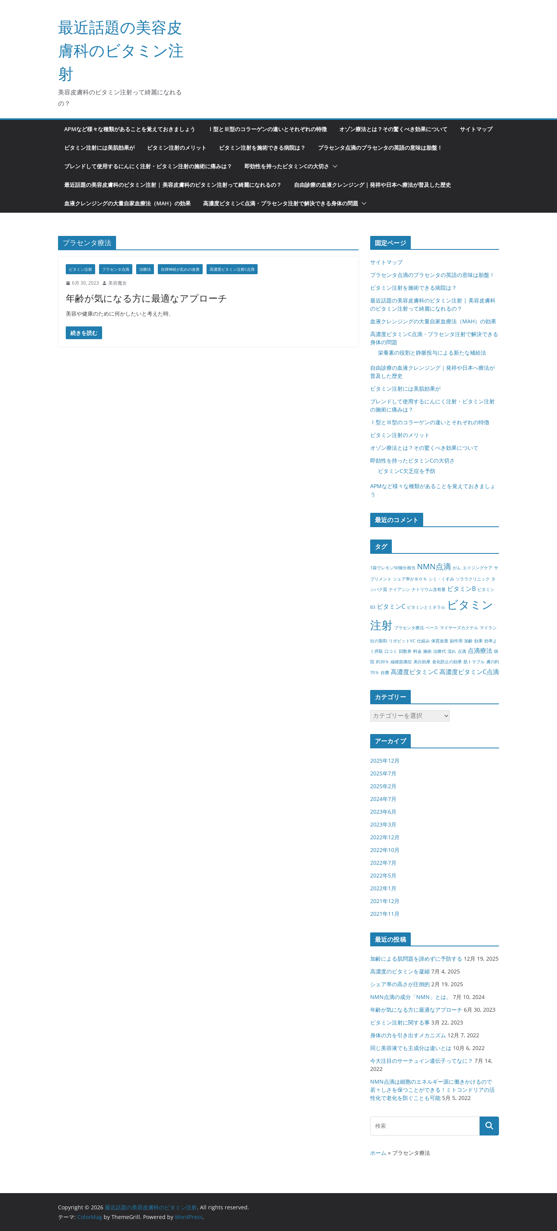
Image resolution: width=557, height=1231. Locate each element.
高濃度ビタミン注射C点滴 (232, 269)
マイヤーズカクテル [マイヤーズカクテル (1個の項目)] (459, 627)
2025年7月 (383, 773)
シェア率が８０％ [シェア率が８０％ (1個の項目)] (410, 579)
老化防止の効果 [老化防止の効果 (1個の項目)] (447, 661)
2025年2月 (383, 786)
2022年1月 (383, 888)
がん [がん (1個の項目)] (457, 567)
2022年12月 (385, 837)
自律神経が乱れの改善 (180, 269)
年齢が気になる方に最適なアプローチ (146, 298)
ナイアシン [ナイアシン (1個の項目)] (399, 589)
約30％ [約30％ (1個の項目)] (382, 661)
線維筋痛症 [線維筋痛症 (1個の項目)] (401, 661)
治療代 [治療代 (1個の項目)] (439, 651)
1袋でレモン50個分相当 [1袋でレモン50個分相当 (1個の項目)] (392, 567)
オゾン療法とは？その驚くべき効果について (393, 129)
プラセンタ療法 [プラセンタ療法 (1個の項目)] (409, 627)
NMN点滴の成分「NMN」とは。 (410, 997)
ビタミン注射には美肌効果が (99, 147)
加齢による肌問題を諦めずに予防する (416, 958)
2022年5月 (383, 875)
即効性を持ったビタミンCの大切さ (286, 166)
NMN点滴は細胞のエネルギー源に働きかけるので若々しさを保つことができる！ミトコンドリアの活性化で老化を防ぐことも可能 (432, 1089)
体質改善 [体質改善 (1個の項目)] (439, 641)
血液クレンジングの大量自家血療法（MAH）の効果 (127, 203)
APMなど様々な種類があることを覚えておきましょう (129, 129)
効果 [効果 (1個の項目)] (478, 641)
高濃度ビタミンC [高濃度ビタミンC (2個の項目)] (414, 672)
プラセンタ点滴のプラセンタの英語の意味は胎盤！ (380, 147)
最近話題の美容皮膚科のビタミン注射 (121, 50)
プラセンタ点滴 (115, 269)
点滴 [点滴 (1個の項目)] (462, 651)
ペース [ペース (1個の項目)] (431, 627)
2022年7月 (383, 862)
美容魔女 (117, 283)
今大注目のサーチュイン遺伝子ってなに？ (421, 1060)
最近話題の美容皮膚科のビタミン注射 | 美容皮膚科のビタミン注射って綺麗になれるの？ (173, 184)
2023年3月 (383, 824)
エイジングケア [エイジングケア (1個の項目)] (477, 567)
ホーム (378, 1152)
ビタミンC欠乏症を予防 (407, 471)
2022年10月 (385, 850)
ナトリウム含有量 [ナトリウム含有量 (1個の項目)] (429, 589)
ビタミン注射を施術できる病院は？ (262, 147)
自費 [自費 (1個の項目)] (385, 672)
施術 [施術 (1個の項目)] (427, 651)
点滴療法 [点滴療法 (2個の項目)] (480, 650)
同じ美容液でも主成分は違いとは (410, 1048)
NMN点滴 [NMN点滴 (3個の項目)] (434, 566)
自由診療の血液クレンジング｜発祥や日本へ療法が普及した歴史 (372, 184)
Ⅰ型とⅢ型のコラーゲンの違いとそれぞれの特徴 (267, 129)
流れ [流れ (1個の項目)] (452, 651)
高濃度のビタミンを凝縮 (400, 971)
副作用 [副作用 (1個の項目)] (456, 641)
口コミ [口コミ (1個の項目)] (390, 651)
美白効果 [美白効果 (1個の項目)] (422, 661)
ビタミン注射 (80, 269)
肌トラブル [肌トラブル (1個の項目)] (474, 661)
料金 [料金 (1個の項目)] (417, 651)
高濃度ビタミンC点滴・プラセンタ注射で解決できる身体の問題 (280, 203)
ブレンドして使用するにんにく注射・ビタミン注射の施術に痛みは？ (148, 166)
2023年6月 (383, 811)
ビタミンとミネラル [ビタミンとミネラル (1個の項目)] (426, 607)
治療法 (145, 269)
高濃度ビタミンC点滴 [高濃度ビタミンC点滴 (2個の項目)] (469, 672)
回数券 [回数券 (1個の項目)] (405, 651)
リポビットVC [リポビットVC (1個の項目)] (402, 641)
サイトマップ (476, 129)
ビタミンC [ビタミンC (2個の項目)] (391, 606)
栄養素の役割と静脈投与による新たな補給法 (432, 352)
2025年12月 (385, 760)
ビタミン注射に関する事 (400, 1022)
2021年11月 (385, 913)
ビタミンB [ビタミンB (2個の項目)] (461, 588)
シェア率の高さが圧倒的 (400, 984)
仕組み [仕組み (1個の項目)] (423, 641)
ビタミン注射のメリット (177, 147)
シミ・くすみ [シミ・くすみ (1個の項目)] (441, 579)
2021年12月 (385, 901)
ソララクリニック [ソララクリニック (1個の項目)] (473, 579)
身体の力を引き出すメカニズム (408, 1035)
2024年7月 (383, 798)
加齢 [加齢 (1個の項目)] (468, 641)
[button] (333, 166)
